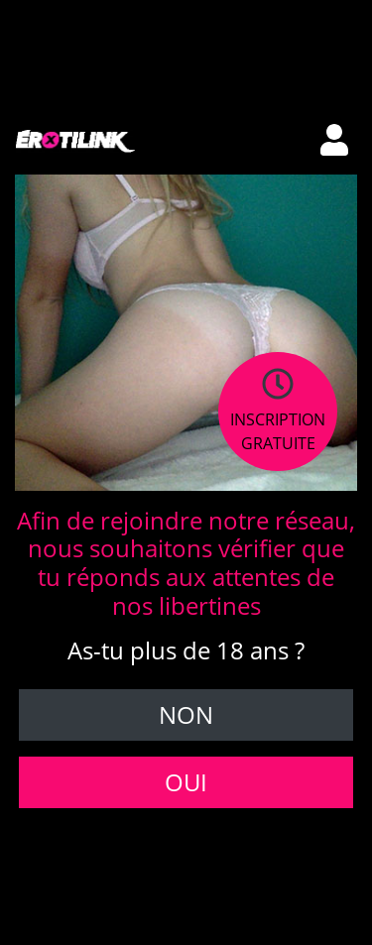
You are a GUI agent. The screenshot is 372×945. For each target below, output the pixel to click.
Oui (186, 782)
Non (186, 714)
